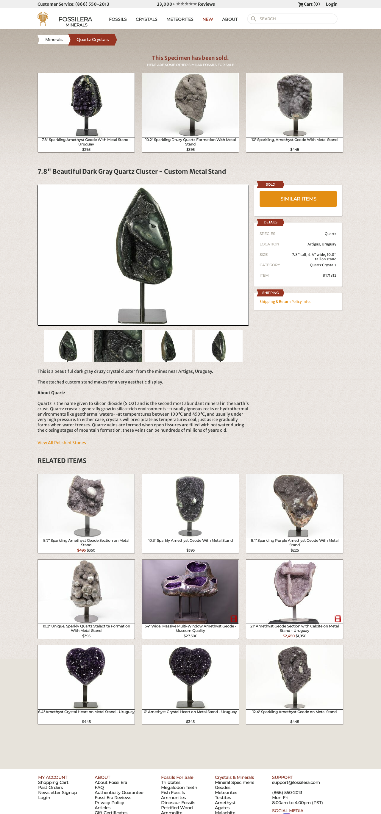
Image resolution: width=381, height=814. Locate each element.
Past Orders (50, 787)
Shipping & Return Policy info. (285, 301)
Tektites (223, 797)
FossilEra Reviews (113, 797)
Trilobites (170, 782)
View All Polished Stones (62, 442)
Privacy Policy (109, 802)
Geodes (222, 787)
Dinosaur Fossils (178, 802)
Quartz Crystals (323, 265)
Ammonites (173, 797)
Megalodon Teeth (179, 787)
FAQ (99, 787)
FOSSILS (118, 19)
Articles (102, 807)
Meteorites (226, 792)
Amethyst (225, 802)
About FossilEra (111, 782)
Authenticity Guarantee (119, 792)
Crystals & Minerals (234, 777)
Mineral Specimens (234, 782)
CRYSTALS (146, 19)
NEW (207, 19)
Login (332, 4)
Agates (222, 807)
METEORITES (179, 19)
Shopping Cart (53, 782)
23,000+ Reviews (186, 4)
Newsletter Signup (57, 792)
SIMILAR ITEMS (298, 199)
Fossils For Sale (177, 777)
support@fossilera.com (296, 782)
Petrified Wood (177, 807)
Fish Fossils (173, 792)
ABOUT (230, 19)
